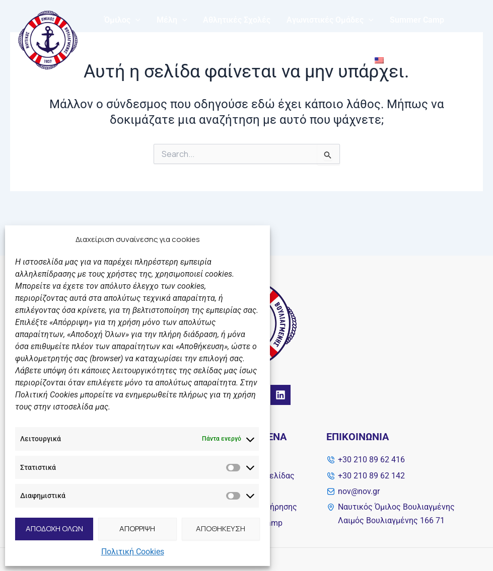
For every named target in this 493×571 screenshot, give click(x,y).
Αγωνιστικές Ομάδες (330, 20)
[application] (135, 20)
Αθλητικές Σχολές (236, 20)
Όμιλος (122, 20)
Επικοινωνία (333, 60)
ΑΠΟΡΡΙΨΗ (137, 528)
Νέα (287, 60)
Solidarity (247, 60)
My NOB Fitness (185, 60)
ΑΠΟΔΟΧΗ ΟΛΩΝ (54, 528)
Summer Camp (417, 20)
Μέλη (172, 20)
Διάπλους (122, 60)
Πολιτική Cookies (132, 551)
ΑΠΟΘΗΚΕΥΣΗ (220, 528)
